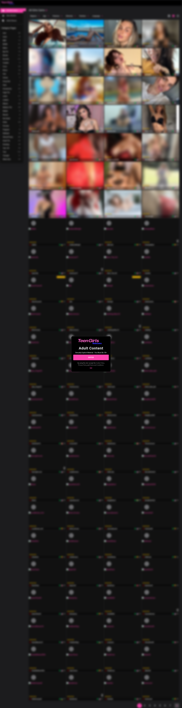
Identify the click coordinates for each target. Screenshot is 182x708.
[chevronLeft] (24, 9)
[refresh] (46, 10)
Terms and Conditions (97, 365)
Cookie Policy (100, 363)
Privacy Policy (82, 365)
